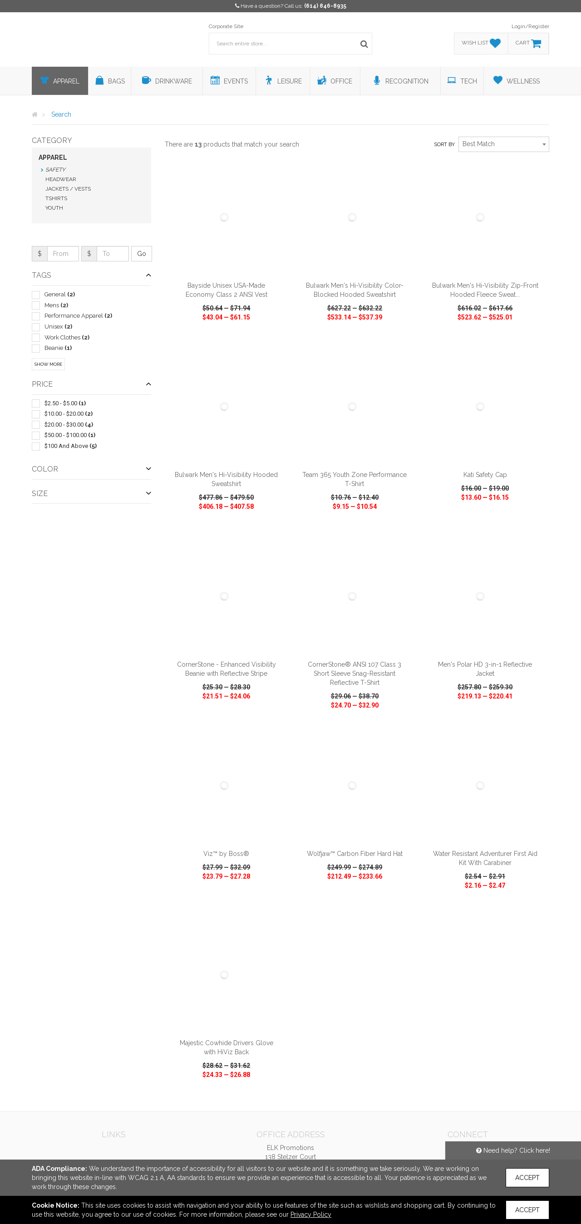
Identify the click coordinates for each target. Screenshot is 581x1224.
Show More (48, 364)
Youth (54, 208)
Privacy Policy (310, 1214)
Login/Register (530, 26)
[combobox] (503, 144)
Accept (527, 1177)
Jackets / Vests (68, 189)
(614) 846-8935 (325, 6)
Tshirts (56, 198)
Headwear (60, 179)
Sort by (444, 144)
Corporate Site (226, 26)
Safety (55, 170)
